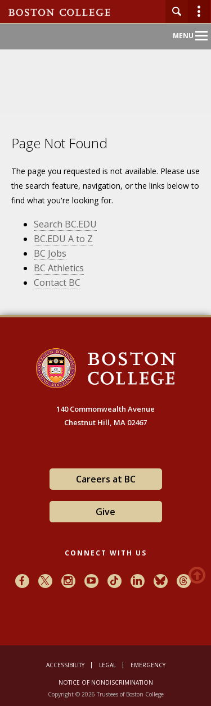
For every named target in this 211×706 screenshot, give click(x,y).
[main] (105, 229)
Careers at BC (106, 479)
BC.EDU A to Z (63, 239)
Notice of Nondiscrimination (106, 682)
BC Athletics (59, 268)
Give (105, 511)
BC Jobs (50, 253)
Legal (107, 665)
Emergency (148, 665)
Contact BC (57, 282)
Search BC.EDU (65, 224)
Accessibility (65, 665)
